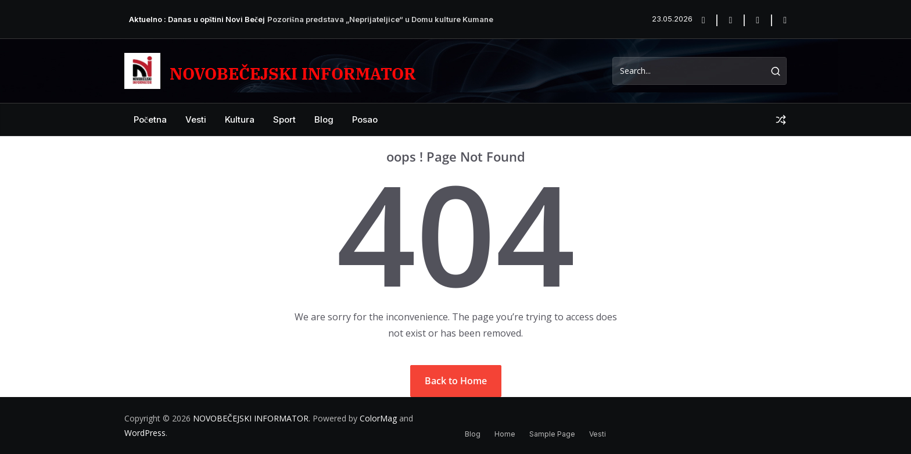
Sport (284, 119)
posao (365, 119)
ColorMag (378, 418)
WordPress (145, 432)
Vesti (195, 119)
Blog (323, 119)
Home (504, 434)
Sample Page (552, 434)
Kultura (239, 119)
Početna (150, 119)
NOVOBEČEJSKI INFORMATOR (293, 73)
